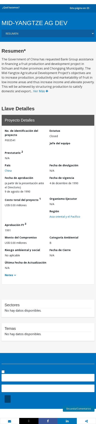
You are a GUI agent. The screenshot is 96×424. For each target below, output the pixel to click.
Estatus (55, 131)
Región (54, 211)
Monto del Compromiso (21, 237)
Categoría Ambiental (64, 237)
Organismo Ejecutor (63, 199)
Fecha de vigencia (62, 178)
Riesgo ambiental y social (22, 250)
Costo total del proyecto (23, 199)
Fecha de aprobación (19, 178)
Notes (9, 275)
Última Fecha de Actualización (25, 262)
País (7, 165)
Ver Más (40, 91)
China (8, 170)
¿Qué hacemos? (11, 7)
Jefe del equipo (60, 143)
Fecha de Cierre (60, 250)
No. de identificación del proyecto (21, 133)
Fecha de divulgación (64, 165)
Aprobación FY (15, 224)
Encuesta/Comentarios (78, 408)
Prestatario (14, 152)
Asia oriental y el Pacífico (65, 216)
